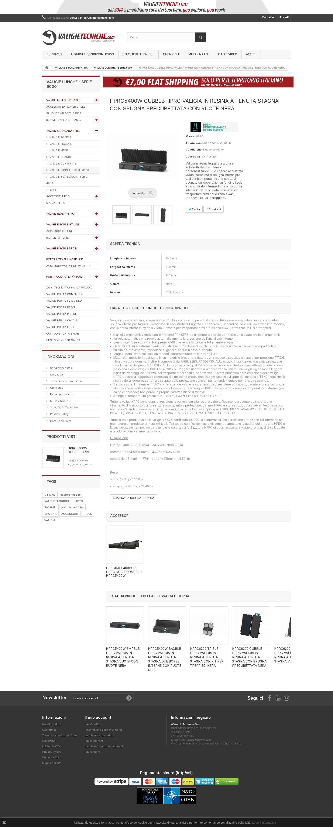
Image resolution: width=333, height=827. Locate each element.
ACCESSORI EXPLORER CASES (65, 106)
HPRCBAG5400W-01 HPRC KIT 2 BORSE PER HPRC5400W (166, 572)
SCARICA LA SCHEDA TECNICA (134, 497)
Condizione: (194, 149)
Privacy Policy (59, 414)
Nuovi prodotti (51, 724)
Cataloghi (171, 54)
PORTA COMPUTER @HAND (64, 276)
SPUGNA (50, 513)
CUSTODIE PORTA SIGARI (62, 333)
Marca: (190, 136)
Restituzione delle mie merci (103, 729)
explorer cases (70, 494)
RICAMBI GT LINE (57, 237)
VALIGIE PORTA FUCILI (60, 327)
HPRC (79, 501)
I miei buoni (92, 752)
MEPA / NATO (198, 54)
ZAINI (52, 189)
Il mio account (98, 717)
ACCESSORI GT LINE (59, 231)
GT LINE (49, 494)
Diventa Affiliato (60, 420)
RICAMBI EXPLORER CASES (63, 119)
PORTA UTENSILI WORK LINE (64, 259)
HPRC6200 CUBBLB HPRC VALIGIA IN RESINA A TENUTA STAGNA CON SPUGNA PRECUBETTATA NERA (249, 657)
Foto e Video (227, 54)
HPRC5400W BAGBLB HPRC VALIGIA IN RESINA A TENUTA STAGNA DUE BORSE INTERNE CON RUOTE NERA (164, 659)
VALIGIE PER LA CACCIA (61, 320)
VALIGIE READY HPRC (60, 213)
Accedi (284, 17)
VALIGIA (49, 520)
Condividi (213, 209)
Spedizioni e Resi (61, 368)
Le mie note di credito (99, 735)
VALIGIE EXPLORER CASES (63, 100)
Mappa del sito (51, 763)
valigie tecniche (72, 507)
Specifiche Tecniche (138, 54)
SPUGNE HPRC (55, 202)
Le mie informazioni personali (104, 746)
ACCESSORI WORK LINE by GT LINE (69, 265)
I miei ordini (92, 724)
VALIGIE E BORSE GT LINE (62, 224)
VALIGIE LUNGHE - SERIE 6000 (69, 170)
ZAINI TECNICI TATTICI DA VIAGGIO (69, 287)
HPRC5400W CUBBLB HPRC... (80, 450)
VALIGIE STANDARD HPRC (63, 130)
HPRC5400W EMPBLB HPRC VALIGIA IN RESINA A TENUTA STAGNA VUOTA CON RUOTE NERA (123, 657)
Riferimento (194, 143)
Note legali (56, 374)
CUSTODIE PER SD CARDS (63, 340)
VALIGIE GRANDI (60, 157)
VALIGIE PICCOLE (60, 143)
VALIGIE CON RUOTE (62, 163)
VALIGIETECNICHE (57, 501)
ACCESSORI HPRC (57, 196)
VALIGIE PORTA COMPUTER (64, 294)
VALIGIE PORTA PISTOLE (62, 313)
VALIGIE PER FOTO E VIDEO (64, 300)
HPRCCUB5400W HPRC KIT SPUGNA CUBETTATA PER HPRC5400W (124, 573)
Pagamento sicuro (61, 394)
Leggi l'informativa (264, 822)
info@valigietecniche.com (195, 739)
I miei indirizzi (94, 741)
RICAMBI (50, 507)
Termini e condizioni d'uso (92, 54)
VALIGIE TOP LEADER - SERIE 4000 (66, 180)
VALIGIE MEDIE (58, 150)
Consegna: (193, 156)
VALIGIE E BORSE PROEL (62, 248)
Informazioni (60, 356)
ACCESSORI (69, 513)
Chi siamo (54, 54)
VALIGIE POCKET (60, 137)
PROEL (87, 513)
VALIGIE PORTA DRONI (60, 307)
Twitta (194, 209)
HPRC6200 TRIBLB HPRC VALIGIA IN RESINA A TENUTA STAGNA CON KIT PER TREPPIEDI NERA (206, 657)
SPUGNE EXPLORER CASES (63, 113)
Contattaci (269, 17)
